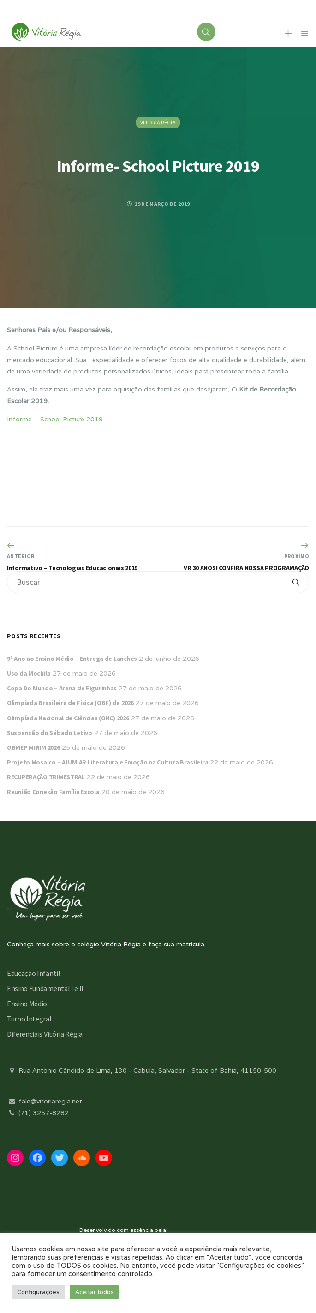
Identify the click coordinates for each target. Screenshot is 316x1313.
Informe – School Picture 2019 (55, 419)
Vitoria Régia (158, 122)
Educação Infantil (33, 973)
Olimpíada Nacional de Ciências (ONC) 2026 (68, 718)
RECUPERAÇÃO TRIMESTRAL (46, 777)
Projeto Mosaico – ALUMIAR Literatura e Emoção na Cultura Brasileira (107, 762)
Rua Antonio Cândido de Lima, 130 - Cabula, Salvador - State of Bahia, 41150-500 (141, 1070)
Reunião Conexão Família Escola (53, 792)
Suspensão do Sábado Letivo (49, 733)
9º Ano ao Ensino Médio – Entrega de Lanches (72, 658)
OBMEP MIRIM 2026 (33, 747)
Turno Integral (29, 1018)
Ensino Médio (27, 1003)
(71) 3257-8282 (38, 1113)
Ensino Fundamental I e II (45, 988)
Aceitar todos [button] (94, 1292)
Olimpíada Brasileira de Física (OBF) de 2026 (70, 703)
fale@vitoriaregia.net (44, 1101)
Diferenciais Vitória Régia (45, 1034)
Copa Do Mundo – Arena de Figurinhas (62, 688)
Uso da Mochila (29, 673)
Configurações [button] (38, 1292)
